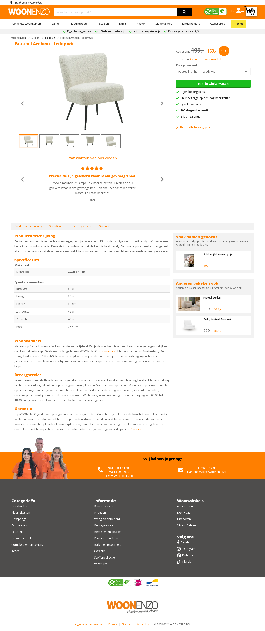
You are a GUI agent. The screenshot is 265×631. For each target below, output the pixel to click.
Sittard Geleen (186, 525)
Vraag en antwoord (107, 519)
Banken (56, 23)
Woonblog (143, 624)
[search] (184, 12)
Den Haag (183, 512)
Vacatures (100, 564)
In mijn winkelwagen (213, 83)
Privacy (112, 624)
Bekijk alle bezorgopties (194, 127)
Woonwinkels (190, 500)
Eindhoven (184, 519)
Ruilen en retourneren (108, 545)
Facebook (187, 542)
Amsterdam (185, 506)
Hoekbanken (19, 506)
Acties (239, 23)
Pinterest (188, 555)
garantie (190, 116)
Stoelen (104, 23)
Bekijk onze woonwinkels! (31, 2)
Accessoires (217, 23)
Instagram (188, 549)
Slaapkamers (163, 23)
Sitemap (126, 624)
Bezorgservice (82, 226)
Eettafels (17, 532)
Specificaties (57, 226)
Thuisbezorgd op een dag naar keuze (205, 98)
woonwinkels (107, 351)
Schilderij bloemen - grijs (220, 254)
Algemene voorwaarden (89, 624)
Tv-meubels (19, 525)
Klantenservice (104, 506)
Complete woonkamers (27, 23)
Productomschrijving (28, 226)
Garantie (104, 226)
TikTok (186, 562)
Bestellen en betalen (108, 532)
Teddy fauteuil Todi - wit (219, 319)
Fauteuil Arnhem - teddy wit (196, 71)
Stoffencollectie (104, 557)
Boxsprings (18, 519)
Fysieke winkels (190, 104)
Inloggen (100, 512)
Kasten (141, 23)
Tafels (123, 23)
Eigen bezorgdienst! (193, 92)
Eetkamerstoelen (22, 538)
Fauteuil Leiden (213, 297)
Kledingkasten (80, 23)
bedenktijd (195, 110)
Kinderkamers (191, 23)
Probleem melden (106, 538)
